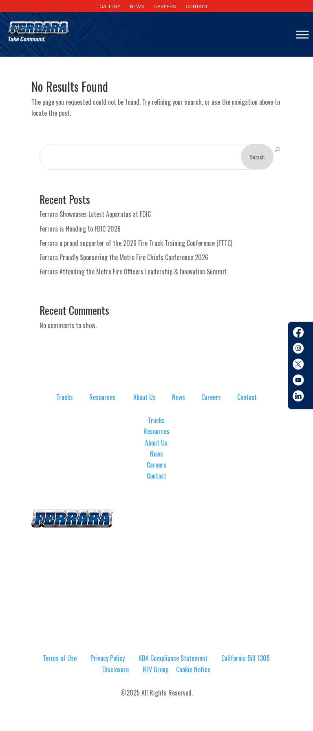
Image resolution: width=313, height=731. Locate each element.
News (178, 397)
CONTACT (197, 6)
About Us (144, 397)
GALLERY (109, 6)
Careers (211, 397)
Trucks (64, 397)
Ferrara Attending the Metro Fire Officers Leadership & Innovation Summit (133, 271)
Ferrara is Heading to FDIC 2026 (80, 229)
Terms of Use (60, 658)
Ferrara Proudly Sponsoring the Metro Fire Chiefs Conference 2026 (124, 257)
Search (257, 156)
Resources (102, 397)
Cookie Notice (193, 669)
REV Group (155, 669)
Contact (247, 397)
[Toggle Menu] (302, 34)
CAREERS (165, 6)
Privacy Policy (107, 658)
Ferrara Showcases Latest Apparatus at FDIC (95, 214)
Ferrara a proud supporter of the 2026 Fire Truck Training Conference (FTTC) (136, 243)
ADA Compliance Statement (173, 658)
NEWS (137, 6)
